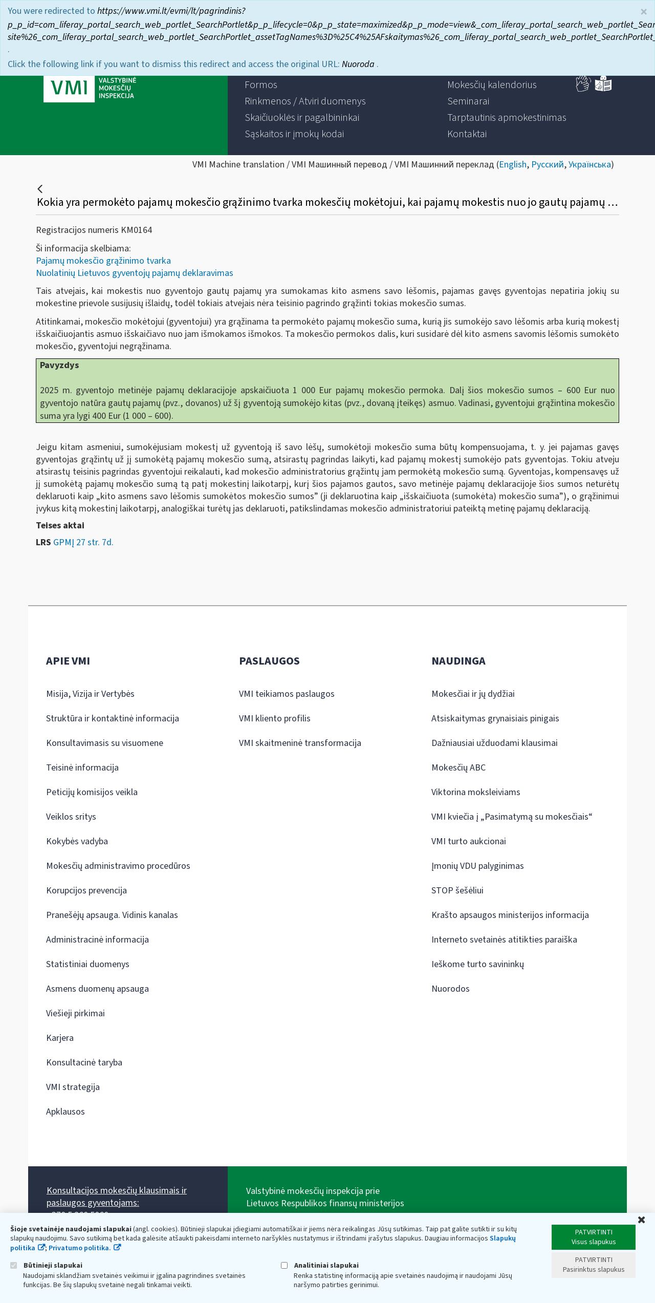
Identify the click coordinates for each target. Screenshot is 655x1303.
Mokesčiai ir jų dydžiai (473, 694)
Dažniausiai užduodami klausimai (494, 743)
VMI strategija (73, 1087)
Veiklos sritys (71, 816)
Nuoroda (359, 64)
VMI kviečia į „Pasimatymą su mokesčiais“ (512, 816)
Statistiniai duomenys (87, 964)
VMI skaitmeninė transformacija (300, 743)
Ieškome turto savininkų (477, 964)
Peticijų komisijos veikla (92, 792)
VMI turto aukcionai (468, 841)
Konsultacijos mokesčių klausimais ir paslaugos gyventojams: (117, 1196)
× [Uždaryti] (643, 12)
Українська (590, 164)
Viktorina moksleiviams (475, 792)
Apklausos (65, 1111)
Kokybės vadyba (77, 841)
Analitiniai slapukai (320, 1265)
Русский (547, 164)
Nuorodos (450, 988)
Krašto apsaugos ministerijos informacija (510, 915)
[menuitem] (261, 85)
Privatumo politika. (80, 1248)
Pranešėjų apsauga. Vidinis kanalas (112, 915)
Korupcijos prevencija (86, 890)
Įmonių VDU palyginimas (477, 866)
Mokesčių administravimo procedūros (118, 866)
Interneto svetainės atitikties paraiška (504, 939)
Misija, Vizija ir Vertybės (90, 694)
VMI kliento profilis (275, 718)
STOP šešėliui (457, 890)
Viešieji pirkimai (75, 1013)
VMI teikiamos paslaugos (287, 694)
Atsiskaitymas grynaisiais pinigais (495, 718)
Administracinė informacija (97, 939)
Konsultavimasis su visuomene (104, 743)
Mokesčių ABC (458, 767)
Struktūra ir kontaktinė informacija (112, 718)
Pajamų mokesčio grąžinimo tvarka (103, 260)
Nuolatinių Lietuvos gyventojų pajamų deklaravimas (134, 273)
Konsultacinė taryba (84, 1062)
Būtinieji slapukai (46, 1265)
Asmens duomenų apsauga (97, 988)
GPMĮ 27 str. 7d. (83, 542)
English (513, 164)
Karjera (60, 1038)
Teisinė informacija (82, 767)
